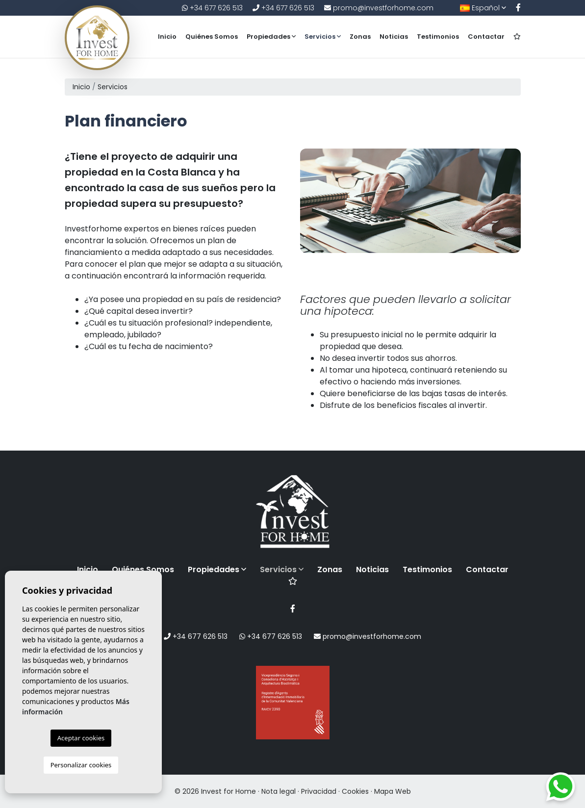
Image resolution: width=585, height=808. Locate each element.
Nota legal (278, 791)
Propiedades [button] (271, 36)
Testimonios (438, 36)
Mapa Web (392, 791)
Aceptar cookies (80, 737)
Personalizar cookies (81, 764)
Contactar (486, 36)
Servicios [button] (323, 36)
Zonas (360, 36)
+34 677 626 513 (212, 8)
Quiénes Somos (211, 36)
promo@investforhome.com (378, 8)
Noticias (394, 36)
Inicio (167, 36)
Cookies (355, 791)
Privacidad (318, 791)
